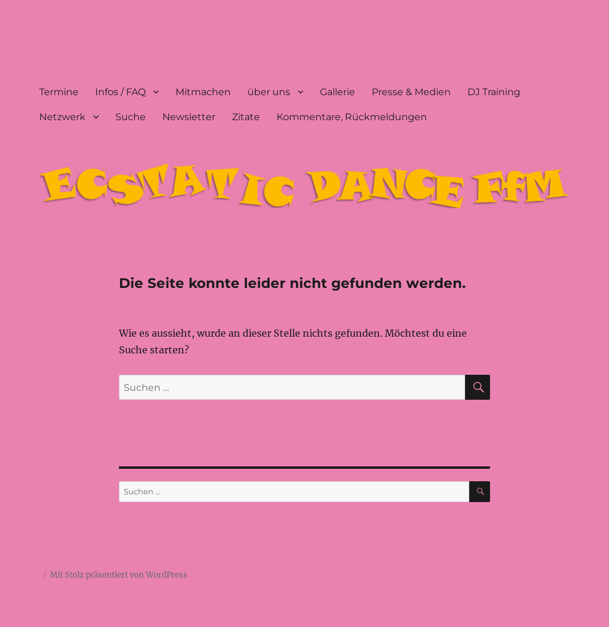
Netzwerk (62, 117)
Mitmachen (203, 92)
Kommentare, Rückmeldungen (352, 117)
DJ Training (493, 92)
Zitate (246, 117)
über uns (268, 92)
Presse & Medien (411, 92)
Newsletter (188, 117)
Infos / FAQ (120, 92)
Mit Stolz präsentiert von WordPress (118, 575)
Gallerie (337, 92)
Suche (130, 117)
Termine (59, 92)
